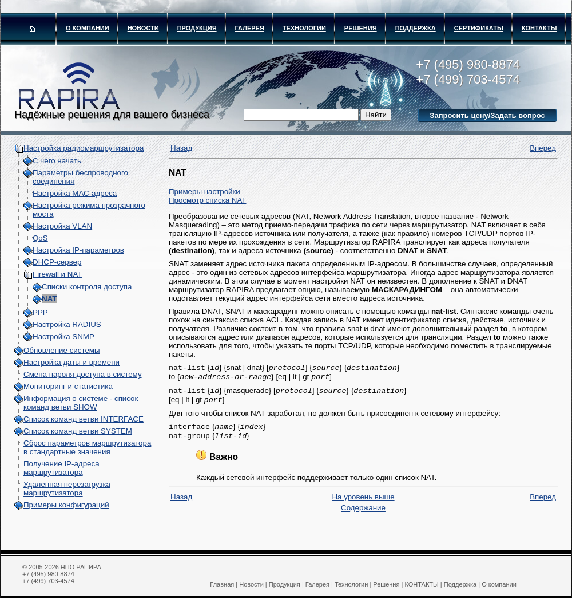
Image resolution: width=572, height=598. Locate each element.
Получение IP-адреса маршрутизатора (61, 468)
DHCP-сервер (57, 262)
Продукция (197, 28)
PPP (40, 312)
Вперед (543, 148)
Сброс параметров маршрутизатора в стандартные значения (87, 447)
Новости (143, 28)
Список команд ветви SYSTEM (77, 431)
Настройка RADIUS (67, 324)
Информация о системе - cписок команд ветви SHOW (80, 402)
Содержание (363, 514)
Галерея (249, 28)
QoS (40, 238)
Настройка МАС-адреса (75, 193)
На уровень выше (363, 503)
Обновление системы (61, 350)
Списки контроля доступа (87, 286)
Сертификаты (478, 28)
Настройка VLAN (62, 226)
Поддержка (415, 28)
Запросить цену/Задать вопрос (487, 115)
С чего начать (57, 160)
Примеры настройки (204, 191)
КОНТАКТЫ (539, 28)
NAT (49, 298)
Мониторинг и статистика (68, 386)
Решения (360, 28)
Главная (222, 584)
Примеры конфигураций (66, 505)
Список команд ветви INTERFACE (83, 419)
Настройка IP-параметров (78, 250)
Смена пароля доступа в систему (82, 374)
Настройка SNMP (63, 336)
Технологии (304, 28)
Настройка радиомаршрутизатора (83, 148)
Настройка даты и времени (71, 362)
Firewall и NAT (57, 274)
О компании (87, 28)
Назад (181, 148)
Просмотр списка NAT (207, 200)
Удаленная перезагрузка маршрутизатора (66, 488)
